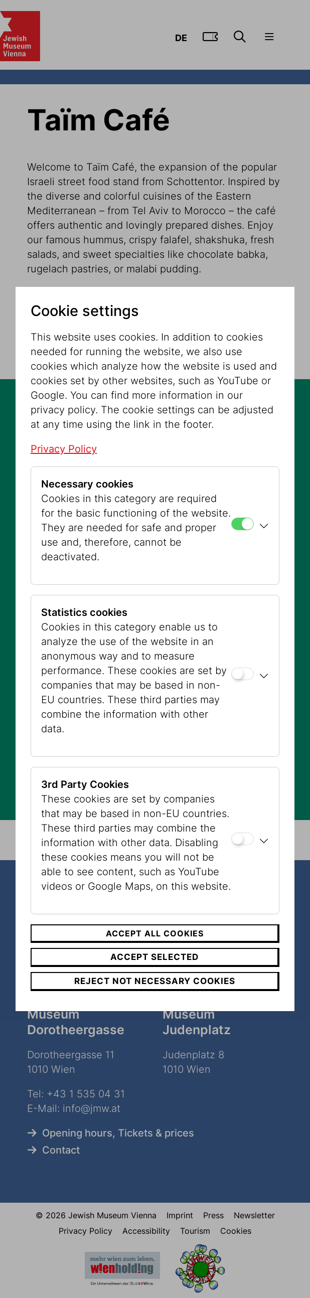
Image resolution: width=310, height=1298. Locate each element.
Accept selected (154, 957)
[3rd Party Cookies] (242, 839)
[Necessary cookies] (242, 524)
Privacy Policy (64, 449)
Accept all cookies (155, 933)
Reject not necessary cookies (154, 981)
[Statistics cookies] (242, 674)
